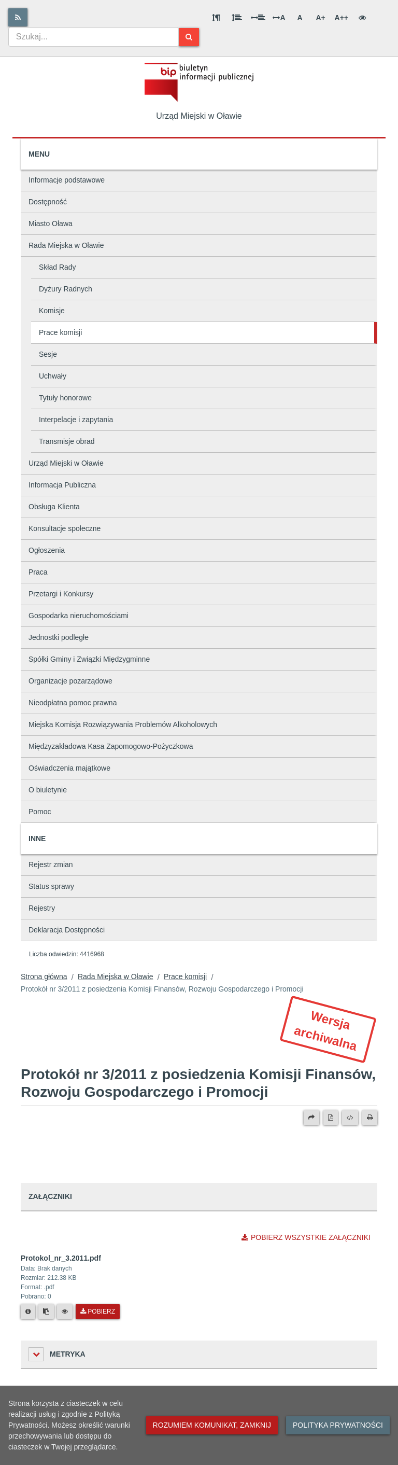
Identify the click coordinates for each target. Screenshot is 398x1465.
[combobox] (93, 36)
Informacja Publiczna (62, 485)
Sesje (48, 354)
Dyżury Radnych (65, 289)
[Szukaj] (189, 37)
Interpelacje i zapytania (76, 419)
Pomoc (40, 811)
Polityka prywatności (338, 1425)
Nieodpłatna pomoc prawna (73, 703)
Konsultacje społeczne (65, 528)
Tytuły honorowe (65, 398)
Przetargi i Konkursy (61, 594)
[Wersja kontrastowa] (362, 17)
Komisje (52, 310)
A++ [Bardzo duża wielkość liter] (341, 17)
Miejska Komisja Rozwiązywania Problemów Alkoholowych (123, 724)
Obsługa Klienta (54, 507)
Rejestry (42, 908)
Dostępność (48, 202)
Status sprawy (51, 886)
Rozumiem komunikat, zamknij (212, 1425)
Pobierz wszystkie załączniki (306, 1237)
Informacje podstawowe (67, 180)
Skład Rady (57, 267)
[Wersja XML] (350, 1117)
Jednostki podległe (59, 637)
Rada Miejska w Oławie (66, 245)
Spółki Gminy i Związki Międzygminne (89, 659)
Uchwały (52, 376)
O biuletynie (48, 790)
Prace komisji (60, 332)
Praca (38, 572)
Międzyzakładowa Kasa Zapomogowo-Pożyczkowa (111, 746)
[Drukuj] (369, 1117)
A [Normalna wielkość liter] (299, 17)
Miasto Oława (51, 223)
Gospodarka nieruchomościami (79, 615)
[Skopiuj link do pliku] (46, 1311)
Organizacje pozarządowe (70, 681)
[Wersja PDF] (330, 1117)
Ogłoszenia (47, 550)
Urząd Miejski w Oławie (66, 463)
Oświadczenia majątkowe (69, 768)
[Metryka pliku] (28, 1311)
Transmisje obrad (67, 441)
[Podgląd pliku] (65, 1311)
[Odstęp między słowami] (258, 17)
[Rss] (17, 17)
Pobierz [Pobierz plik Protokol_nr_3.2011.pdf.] (97, 1311)
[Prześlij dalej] (311, 1117)
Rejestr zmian (51, 864)
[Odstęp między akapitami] (216, 17)
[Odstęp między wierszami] (236, 17)
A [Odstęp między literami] (279, 17)
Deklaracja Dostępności (67, 930)
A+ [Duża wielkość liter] (320, 17)
